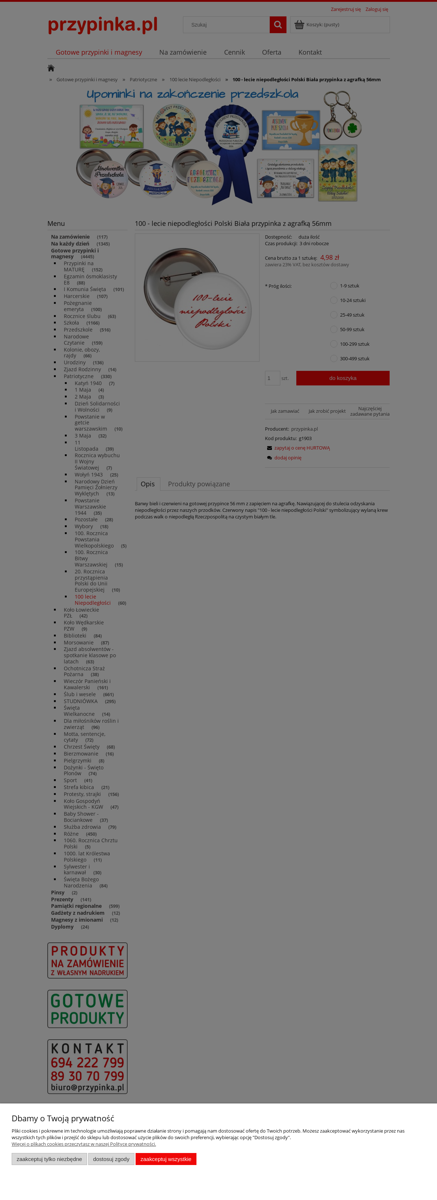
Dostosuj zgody (111, 1159)
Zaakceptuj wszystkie (166, 1159)
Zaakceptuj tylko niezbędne (49, 1159)
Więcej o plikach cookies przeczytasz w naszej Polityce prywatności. (84, 1144)
